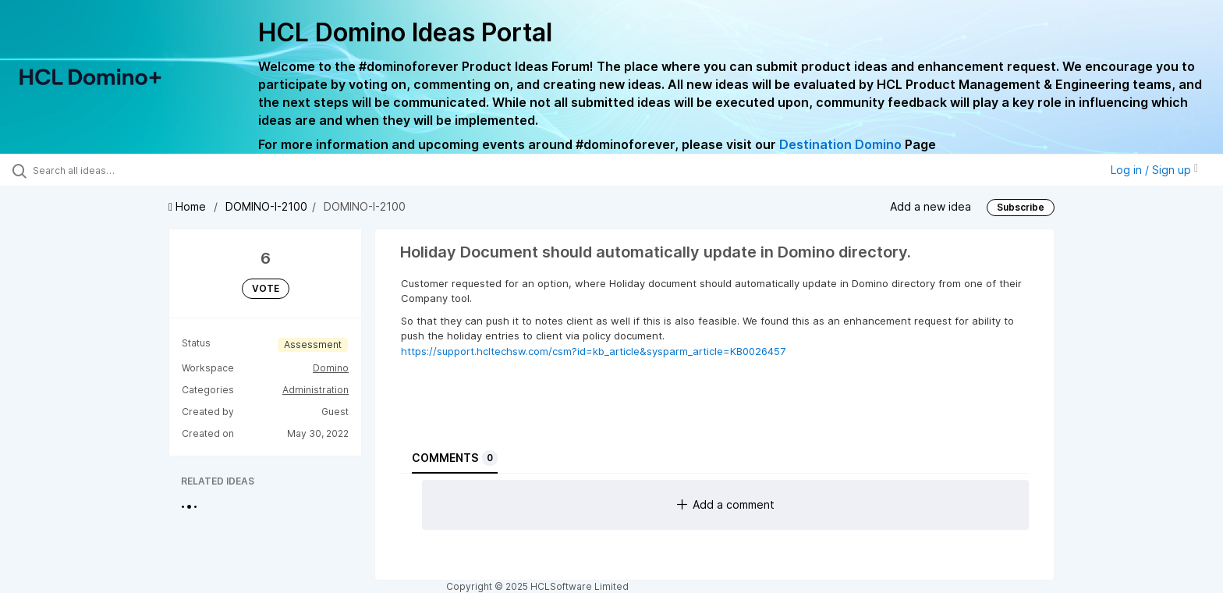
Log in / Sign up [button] (1154, 169)
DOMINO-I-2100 (266, 206)
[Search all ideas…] (142, 170)
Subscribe (1020, 207)
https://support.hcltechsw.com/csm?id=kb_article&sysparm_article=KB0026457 (593, 351)
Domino (331, 368)
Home (188, 206)
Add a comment (726, 504)
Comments (455, 458)
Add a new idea (930, 206)
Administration (315, 390)
